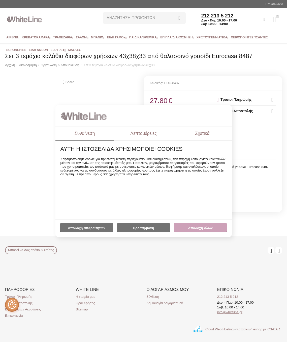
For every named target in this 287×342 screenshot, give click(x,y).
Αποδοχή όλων (200, 228)
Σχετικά (202, 133)
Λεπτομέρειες (143, 133)
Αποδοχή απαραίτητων (86, 228)
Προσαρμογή (143, 229)
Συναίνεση (85, 133)
